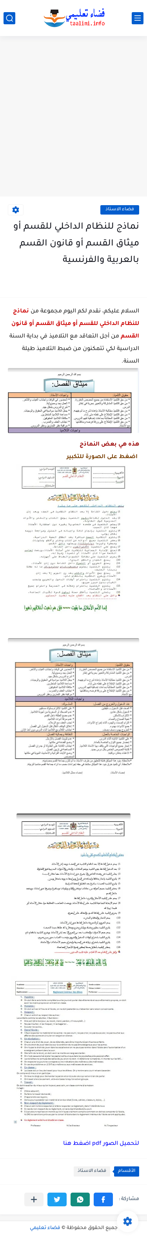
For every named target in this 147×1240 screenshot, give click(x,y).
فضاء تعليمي (45, 1228)
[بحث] (9, 18)
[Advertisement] (73, 117)
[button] (103, 1199)
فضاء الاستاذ (119, 209)
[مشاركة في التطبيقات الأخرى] (34, 1199)
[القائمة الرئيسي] (137, 18)
